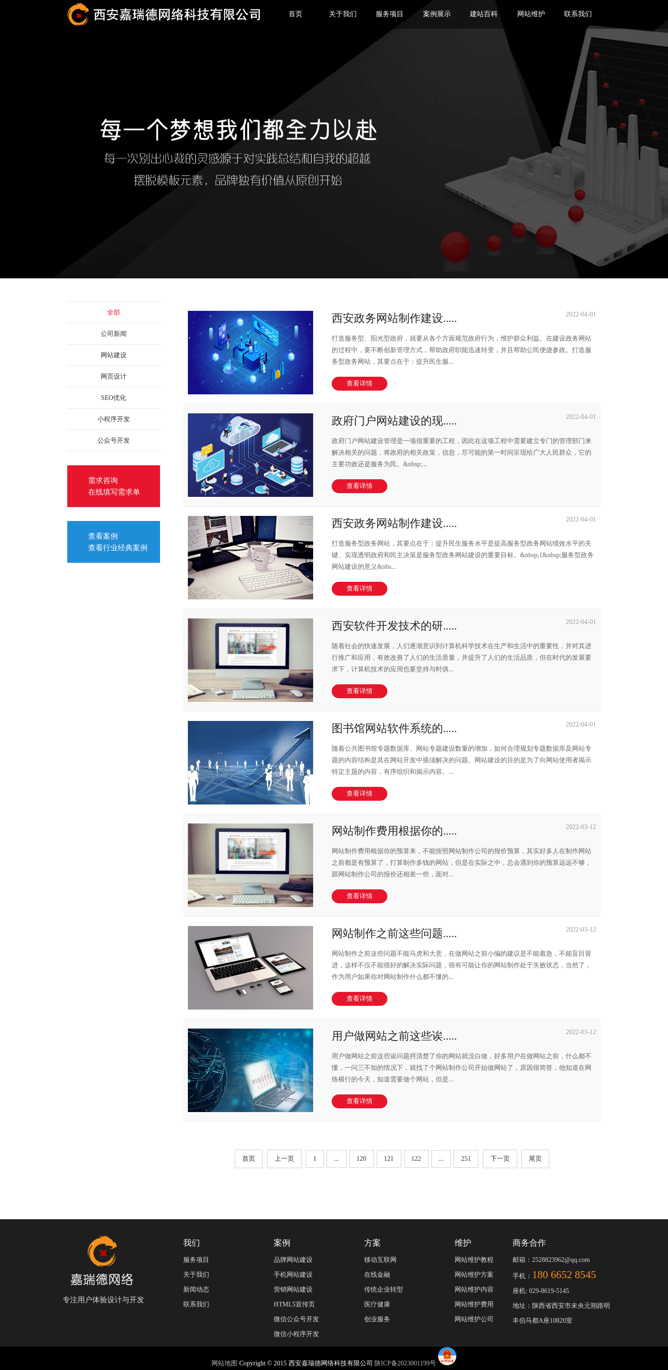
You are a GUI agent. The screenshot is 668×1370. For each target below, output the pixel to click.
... (336, 1158)
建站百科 (484, 14)
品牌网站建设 (293, 1259)
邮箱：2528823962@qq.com (551, 1259)
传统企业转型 (383, 1289)
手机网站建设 (293, 1274)
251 (466, 1158)
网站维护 (531, 14)
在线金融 (377, 1274)
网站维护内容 (474, 1289)
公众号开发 (113, 440)
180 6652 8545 (564, 1274)
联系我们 (578, 14)
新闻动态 (196, 1289)
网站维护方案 (474, 1274)
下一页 (500, 1158)
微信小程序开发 (296, 1334)
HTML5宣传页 (294, 1304)
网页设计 (114, 376)
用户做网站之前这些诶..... (394, 1036)
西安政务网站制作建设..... (394, 318)
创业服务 (377, 1319)
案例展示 (437, 14)
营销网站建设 (293, 1289)
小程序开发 (113, 419)
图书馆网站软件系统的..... (394, 728)
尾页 (535, 1158)
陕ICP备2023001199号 (405, 1363)
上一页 (284, 1158)
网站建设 (114, 355)
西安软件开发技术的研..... (394, 626)
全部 (113, 312)
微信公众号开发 (296, 1319)
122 (416, 1158)
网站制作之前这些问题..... (394, 933)
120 (361, 1158)
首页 (295, 14)
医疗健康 (377, 1304)
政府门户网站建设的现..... (394, 421)
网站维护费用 (474, 1304)
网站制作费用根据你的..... (394, 831)
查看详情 (360, 383)
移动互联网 (380, 1259)
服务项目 (390, 14)
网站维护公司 (474, 1319)
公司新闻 (114, 333)
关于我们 (343, 14)
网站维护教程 (474, 1259)
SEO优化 (113, 397)
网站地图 (225, 1363)
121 (389, 1158)
